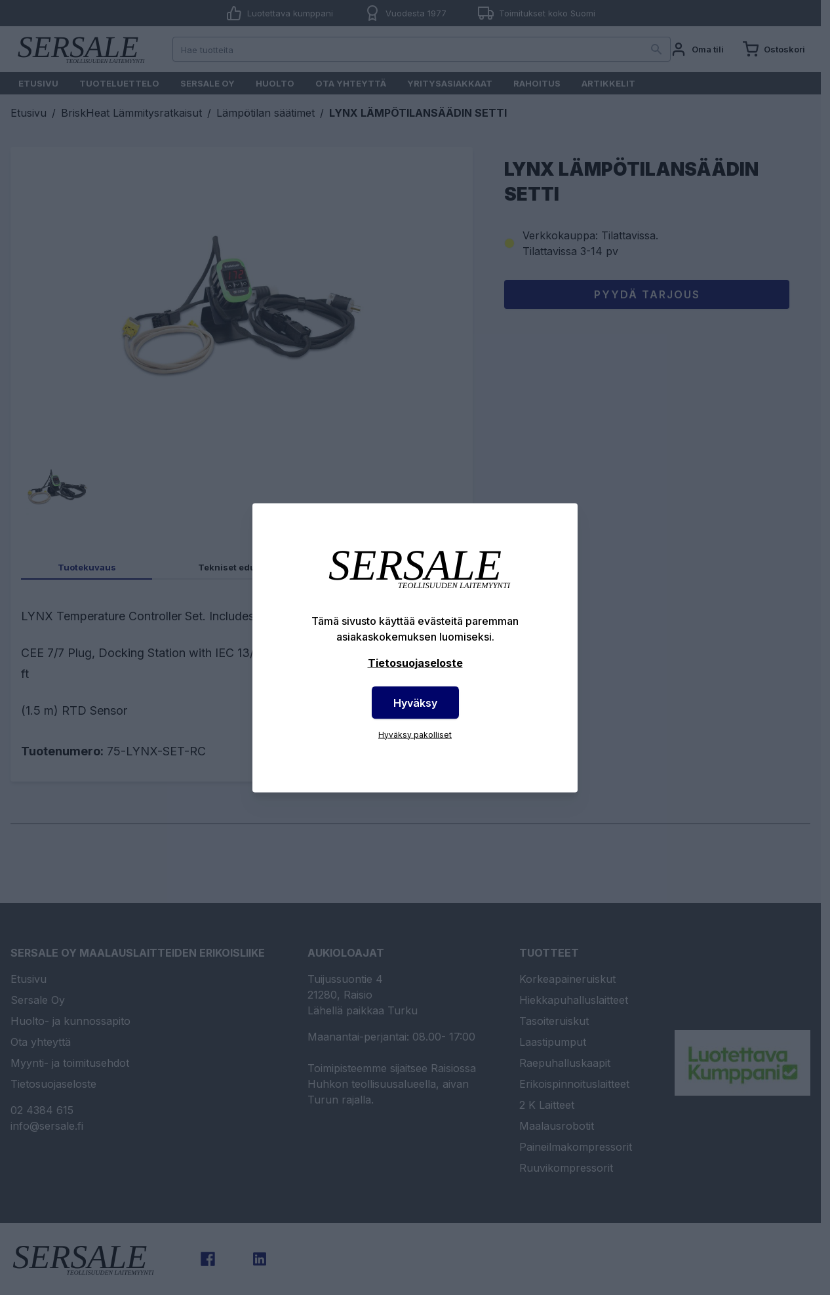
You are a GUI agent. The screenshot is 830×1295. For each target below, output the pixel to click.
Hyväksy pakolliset (415, 734)
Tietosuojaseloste (415, 662)
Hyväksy (415, 702)
